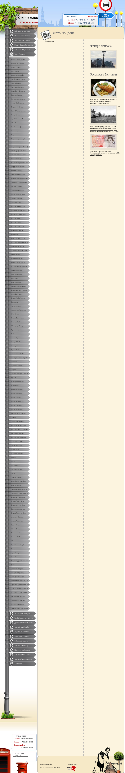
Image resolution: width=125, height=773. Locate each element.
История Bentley (16, 170)
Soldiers (13, 457)
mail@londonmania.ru (20, 756)
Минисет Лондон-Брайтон (20, 210)
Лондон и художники (18, 497)
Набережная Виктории (18, 533)
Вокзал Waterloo (16, 393)
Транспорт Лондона (21, 636)
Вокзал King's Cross (17, 401)
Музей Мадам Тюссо (18, 79)
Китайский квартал (17, 421)
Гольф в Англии (16, 186)
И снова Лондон (16, 95)
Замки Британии (16, 294)
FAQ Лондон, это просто (23, 618)
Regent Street (15, 449)
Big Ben (13, 377)
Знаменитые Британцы (18, 310)
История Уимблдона (18, 206)
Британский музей (17, 569)
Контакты (18, 664)
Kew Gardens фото (17, 127)
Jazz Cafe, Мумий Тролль (19, 242)
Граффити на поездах (18, 166)
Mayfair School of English (19, 580)
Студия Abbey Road (17, 501)
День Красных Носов (18, 238)
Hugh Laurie (15, 334)
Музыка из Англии (21, 632)
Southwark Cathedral (17, 354)
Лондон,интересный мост (19, 163)
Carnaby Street (15, 346)
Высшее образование (22, 40)
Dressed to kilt (15, 254)
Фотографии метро (17, 246)
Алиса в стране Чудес (18, 155)
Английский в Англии (22, 655)
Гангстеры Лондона (17, 87)
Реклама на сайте (46, 764)
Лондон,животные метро (19, 135)
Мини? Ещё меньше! (18, 103)
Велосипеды (15, 385)
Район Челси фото (17, 123)
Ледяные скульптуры (18, 509)
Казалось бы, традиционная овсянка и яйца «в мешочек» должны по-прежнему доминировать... (103, 101)
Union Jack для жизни (18, 286)
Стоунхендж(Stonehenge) (19, 147)
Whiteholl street (16, 529)
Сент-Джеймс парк (17, 577)
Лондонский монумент (18, 437)
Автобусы (14, 362)
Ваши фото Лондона (18, 91)
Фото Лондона (19, 54)
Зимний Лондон (16, 270)
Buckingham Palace (17, 381)
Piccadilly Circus (16, 441)
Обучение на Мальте (22, 36)
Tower (13, 461)
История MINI (16, 218)
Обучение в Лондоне (22, 31)
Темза (13, 473)
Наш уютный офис (17, 258)
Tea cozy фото (15, 131)
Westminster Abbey (17, 389)
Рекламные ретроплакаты (19, 493)
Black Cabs (14, 278)
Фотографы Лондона (18, 600)
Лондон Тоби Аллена (18, 298)
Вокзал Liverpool (16, 405)
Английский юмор (21, 645)
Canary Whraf (15, 342)
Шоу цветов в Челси (18, 262)
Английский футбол (22, 627)
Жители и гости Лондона (19, 429)
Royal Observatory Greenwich (20, 545)
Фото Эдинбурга (16, 274)
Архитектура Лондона (18, 413)
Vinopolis (14, 557)
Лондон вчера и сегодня (19, 290)
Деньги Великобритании (19, 178)
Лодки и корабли (16, 330)
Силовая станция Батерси (19, 373)
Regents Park (15, 350)
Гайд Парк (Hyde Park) (18, 151)
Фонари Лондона (16, 198)
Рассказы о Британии (22, 50)
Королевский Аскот (17, 190)
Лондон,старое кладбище (19, 139)
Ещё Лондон (15, 71)
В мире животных (17, 549)
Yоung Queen (15, 115)
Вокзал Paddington (17, 409)
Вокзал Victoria (16, 397)
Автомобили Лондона (18, 425)
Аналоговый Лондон (18, 596)
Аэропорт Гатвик (16, 366)
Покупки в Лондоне (17, 433)
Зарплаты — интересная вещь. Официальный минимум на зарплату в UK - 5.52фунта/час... (105, 153)
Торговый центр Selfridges (20, 584)
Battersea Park (15, 322)
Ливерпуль (14, 302)
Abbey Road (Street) (17, 573)
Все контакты (93, 16)
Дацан (13, 565)
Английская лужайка (18, 174)
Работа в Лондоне (21, 641)
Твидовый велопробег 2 (19, 489)
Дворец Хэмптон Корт (18, 513)
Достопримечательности (23, 623)
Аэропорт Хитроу (17, 517)
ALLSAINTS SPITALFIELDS (21, 592)
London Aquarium (17, 521)
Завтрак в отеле (16, 202)
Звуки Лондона (16, 553)
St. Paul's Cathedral (17, 453)
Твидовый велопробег (18, 143)
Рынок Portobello (16, 445)
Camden (13, 417)
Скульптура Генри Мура (19, 250)
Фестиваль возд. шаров (19, 266)
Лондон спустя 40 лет (18, 505)
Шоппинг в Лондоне (22, 650)
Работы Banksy (16, 83)
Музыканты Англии (17, 604)
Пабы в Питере (16, 485)
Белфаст (13, 370)
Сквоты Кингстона (17, 318)
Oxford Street (15, 525)
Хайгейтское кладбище (19, 481)
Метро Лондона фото (18, 194)
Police (13, 541)
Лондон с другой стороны (19, 561)
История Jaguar (16, 222)
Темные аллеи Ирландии (19, 608)
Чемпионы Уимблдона (18, 214)
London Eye (15, 338)
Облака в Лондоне (17, 159)
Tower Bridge (15, 465)
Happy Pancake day (17, 230)
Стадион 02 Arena (17, 537)
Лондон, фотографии (18, 59)
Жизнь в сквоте (16, 67)
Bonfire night (15, 234)
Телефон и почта (16, 469)
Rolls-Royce (15, 314)
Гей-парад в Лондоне (18, 326)
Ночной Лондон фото (18, 75)
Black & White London (18, 111)
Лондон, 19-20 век (17, 107)
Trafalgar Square (16, 477)
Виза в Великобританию (23, 45)
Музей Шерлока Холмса (19, 119)
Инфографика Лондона (23, 659)
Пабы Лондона (16, 282)
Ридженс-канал (16, 306)
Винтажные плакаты (18, 99)
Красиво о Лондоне (17, 63)
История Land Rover (17, 226)
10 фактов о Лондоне (22, 613)
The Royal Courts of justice (20, 358)
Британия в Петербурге (19, 182)
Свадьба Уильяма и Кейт (19, 588)
